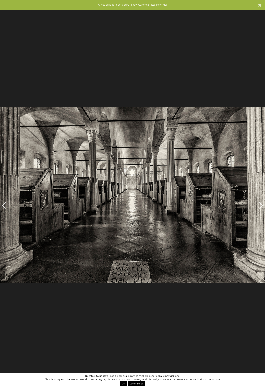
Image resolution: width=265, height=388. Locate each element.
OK (123, 384)
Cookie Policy (136, 384)
